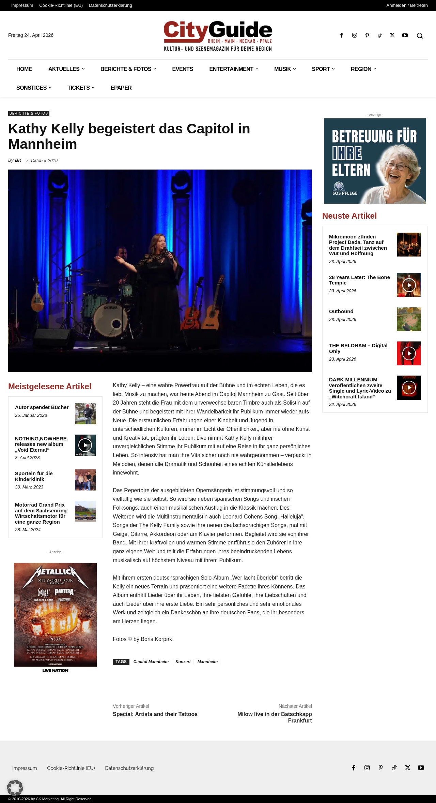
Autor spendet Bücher (42, 407)
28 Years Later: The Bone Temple (359, 280)
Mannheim (208, 661)
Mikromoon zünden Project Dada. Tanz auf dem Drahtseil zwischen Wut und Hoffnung (358, 245)
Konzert (183, 661)
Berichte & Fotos (28, 113)
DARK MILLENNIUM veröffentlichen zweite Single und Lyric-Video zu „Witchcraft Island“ (360, 388)
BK (18, 160)
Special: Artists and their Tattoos (155, 714)
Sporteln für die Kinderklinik (34, 476)
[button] (419, 35)
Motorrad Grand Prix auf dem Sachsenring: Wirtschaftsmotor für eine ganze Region (41, 513)
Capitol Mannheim (151, 661)
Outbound (341, 311)
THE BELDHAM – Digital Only (358, 348)
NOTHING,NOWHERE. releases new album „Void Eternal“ (41, 444)
